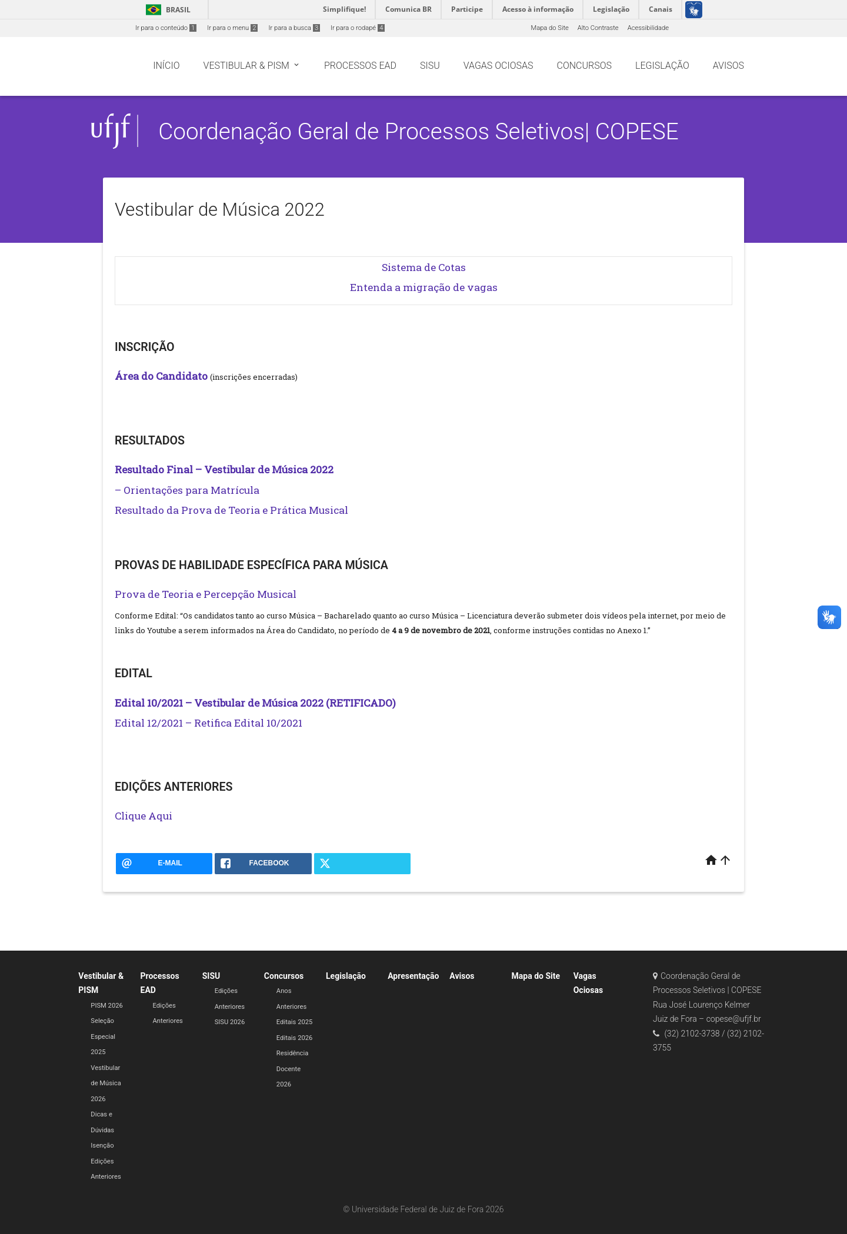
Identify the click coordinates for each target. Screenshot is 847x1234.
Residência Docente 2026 (292, 1068)
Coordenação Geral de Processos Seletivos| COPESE (418, 131)
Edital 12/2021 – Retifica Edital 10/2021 (208, 723)
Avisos (461, 976)
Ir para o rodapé (358, 28)
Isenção (102, 1145)
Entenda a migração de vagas (424, 287)
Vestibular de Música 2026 (106, 1083)
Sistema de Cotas (424, 267)
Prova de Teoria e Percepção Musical (205, 594)
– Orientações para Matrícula (187, 490)
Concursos (284, 976)
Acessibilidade (648, 28)
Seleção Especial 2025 (103, 1036)
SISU (211, 976)
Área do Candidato (161, 376)
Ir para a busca (294, 28)
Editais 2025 (294, 1022)
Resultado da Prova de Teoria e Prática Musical (231, 510)
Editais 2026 (294, 1038)
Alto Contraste (598, 28)
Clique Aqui (143, 815)
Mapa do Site (549, 28)
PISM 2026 (106, 1005)
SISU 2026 (230, 1022)
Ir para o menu (232, 28)
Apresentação (413, 976)
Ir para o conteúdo (165, 28)
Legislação (346, 976)
